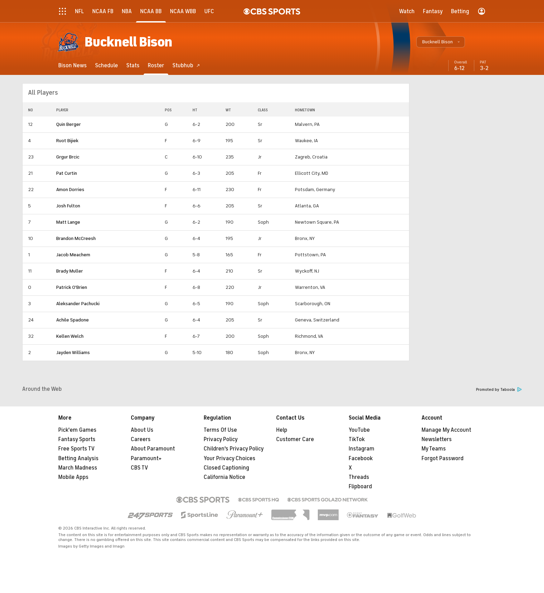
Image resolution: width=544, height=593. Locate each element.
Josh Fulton (68, 206)
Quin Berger (68, 124)
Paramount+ (146, 458)
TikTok (357, 439)
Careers (141, 439)
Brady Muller (69, 271)
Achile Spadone (72, 320)
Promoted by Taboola (499, 389)
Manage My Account (446, 430)
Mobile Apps (73, 477)
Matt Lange (68, 222)
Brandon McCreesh (76, 238)
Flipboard (360, 486)
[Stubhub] (186, 65)
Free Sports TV (76, 448)
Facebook (361, 458)
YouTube (359, 430)
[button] (440, 42)
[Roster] (156, 65)
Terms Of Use (220, 430)
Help (281, 430)
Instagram (361, 448)
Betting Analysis (78, 458)
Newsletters (437, 439)
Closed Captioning (226, 467)
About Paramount (153, 448)
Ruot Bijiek (67, 141)
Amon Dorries (70, 189)
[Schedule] (106, 65)
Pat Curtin (66, 173)
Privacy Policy (221, 439)
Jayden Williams (73, 352)
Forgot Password (443, 458)
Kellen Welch (70, 336)
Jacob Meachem (73, 255)
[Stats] (133, 65)
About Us (142, 430)
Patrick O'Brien (71, 287)
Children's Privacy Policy (234, 448)
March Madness (77, 467)
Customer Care (295, 439)
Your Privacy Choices (229, 458)
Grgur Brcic (67, 157)
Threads (359, 477)
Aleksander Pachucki (78, 304)
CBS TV (139, 467)
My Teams (434, 448)
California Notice (224, 477)
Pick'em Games (77, 430)
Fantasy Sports (76, 439)
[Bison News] (72, 65)
